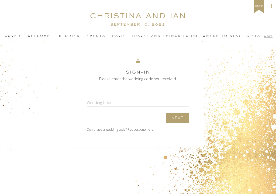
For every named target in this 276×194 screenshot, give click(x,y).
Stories (69, 35)
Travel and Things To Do (164, 35)
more (268, 35)
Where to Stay (222, 35)
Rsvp (118, 35)
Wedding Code (99, 102)
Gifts (253, 35)
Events (96, 35)
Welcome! (39, 35)
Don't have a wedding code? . (120, 129)
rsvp (259, 6)
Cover (13, 35)
